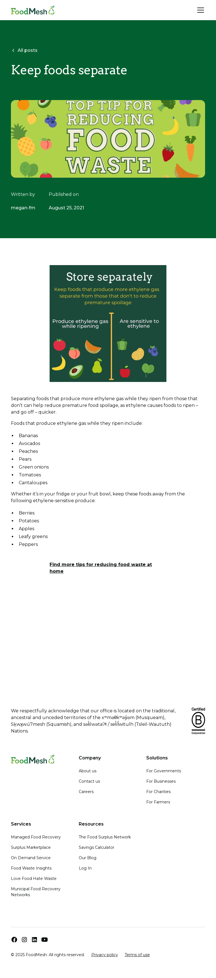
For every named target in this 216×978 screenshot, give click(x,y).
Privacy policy (104, 954)
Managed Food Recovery (36, 837)
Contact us (89, 781)
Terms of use (137, 954)
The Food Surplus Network (105, 837)
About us (87, 770)
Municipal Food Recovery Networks (36, 891)
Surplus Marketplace (31, 847)
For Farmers (158, 802)
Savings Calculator (96, 847)
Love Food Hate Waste (34, 878)
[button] (199, 10)
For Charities (158, 791)
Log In (85, 868)
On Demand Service (31, 857)
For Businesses (161, 781)
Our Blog (87, 857)
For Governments (163, 770)
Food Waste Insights (31, 868)
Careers (86, 791)
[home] (32, 10)
